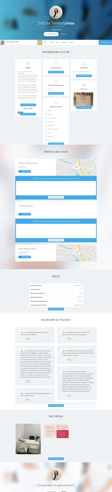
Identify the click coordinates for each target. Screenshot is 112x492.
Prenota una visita (105, 42)
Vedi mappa (76, 167)
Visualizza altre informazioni (28, 104)
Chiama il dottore (24, 171)
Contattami (63, 34)
